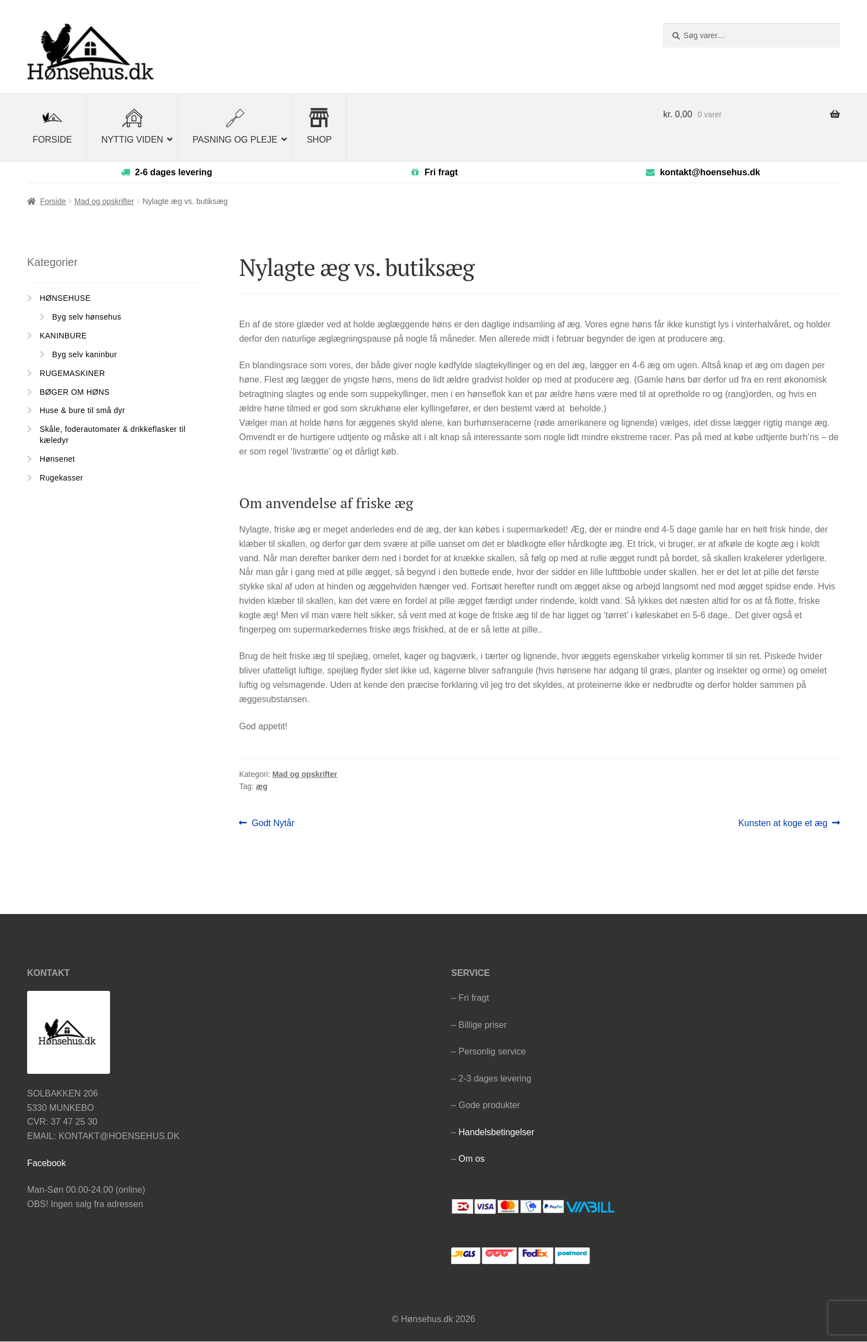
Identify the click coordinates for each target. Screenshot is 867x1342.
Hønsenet (57, 459)
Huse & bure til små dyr (83, 410)
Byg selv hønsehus (86, 317)
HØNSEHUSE (65, 298)
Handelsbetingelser (496, 1132)
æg (262, 786)
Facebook (46, 1163)
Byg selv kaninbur (84, 355)
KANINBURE (63, 336)
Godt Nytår (272, 824)
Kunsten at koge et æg (782, 824)
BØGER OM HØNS (75, 392)
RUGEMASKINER (72, 373)
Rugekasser (61, 477)
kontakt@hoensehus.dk (709, 172)
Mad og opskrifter (104, 201)
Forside (53, 201)
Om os (471, 1159)
